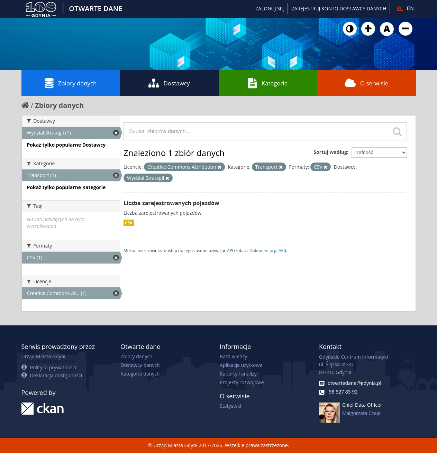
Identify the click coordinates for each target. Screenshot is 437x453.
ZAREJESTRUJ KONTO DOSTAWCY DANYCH (339, 8)
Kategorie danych (140, 373)
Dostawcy (169, 83)
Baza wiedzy (233, 356)
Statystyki (230, 406)
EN (410, 8)
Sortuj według (330, 152)
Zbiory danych (71, 83)
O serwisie (367, 83)
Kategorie (268, 83)
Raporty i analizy (238, 373)
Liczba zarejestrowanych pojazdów (171, 203)
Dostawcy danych (140, 365)
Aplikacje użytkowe (241, 365)
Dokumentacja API (267, 250)
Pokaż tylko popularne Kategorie (66, 187)
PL (400, 8)
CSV (129, 222)
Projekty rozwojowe (242, 382)
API (230, 250)
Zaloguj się (269, 8)
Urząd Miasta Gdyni (43, 356)
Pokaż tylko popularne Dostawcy (66, 144)
